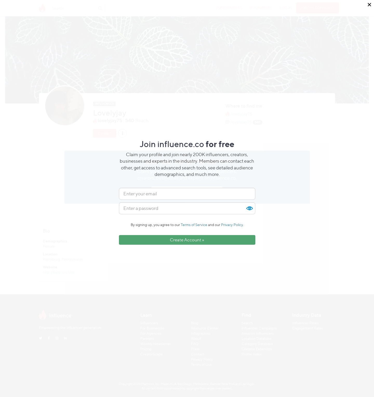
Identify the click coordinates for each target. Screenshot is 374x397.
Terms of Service (194, 224)
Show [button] (249, 208)
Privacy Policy (232, 224)
